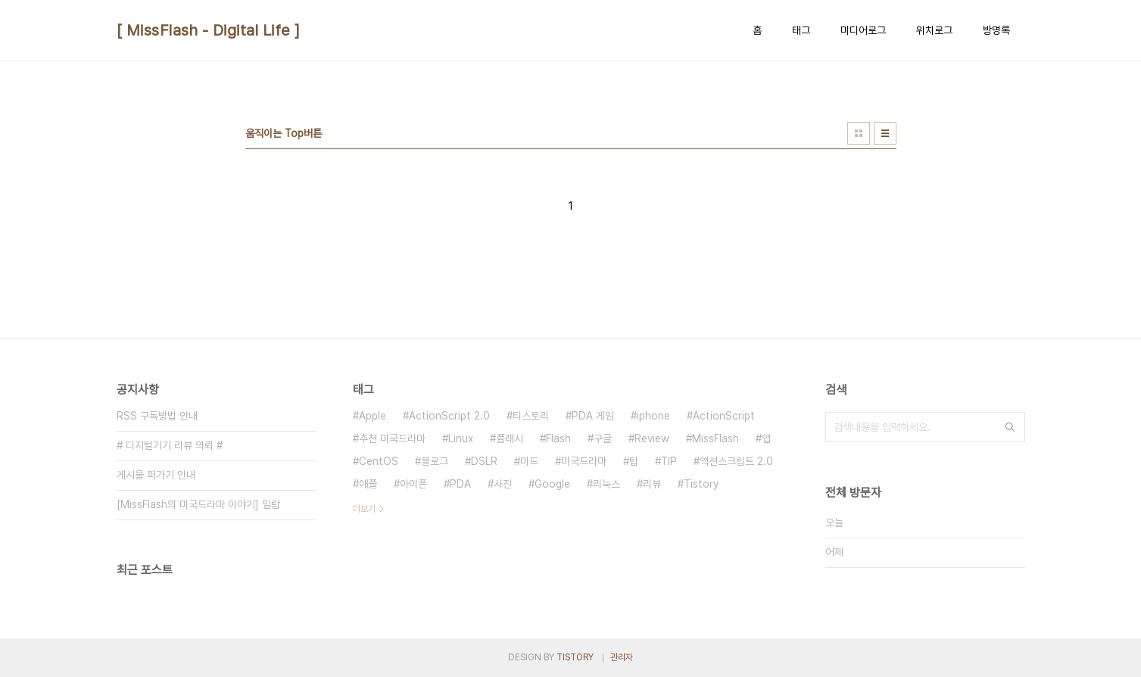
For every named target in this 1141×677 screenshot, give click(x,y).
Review (651, 438)
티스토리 (531, 416)
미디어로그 (863, 30)
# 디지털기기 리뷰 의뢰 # (170, 445)
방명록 (996, 30)
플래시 (509, 438)
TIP (669, 461)
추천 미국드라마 (392, 438)
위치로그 (934, 30)
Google (552, 484)
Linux (460, 438)
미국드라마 (583, 461)
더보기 (364, 509)
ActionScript (724, 416)
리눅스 (606, 484)
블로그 (434, 461)
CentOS (378, 461)
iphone (653, 416)
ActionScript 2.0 (449, 416)
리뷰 (652, 484)
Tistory (701, 484)
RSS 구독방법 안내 (157, 416)
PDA (460, 484)
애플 (368, 484)
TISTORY (575, 657)
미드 (529, 461)
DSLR (484, 461)
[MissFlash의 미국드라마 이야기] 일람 (198, 504)
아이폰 (413, 484)
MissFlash (715, 438)
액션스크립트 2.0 (736, 461)
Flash (558, 438)
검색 (1010, 427)
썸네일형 (858, 133)
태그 (801, 30)
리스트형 (885, 133)
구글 (603, 438)
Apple (372, 416)
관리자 (621, 657)
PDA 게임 (593, 416)
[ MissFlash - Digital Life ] (209, 30)
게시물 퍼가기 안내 (156, 475)
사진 (503, 484)
